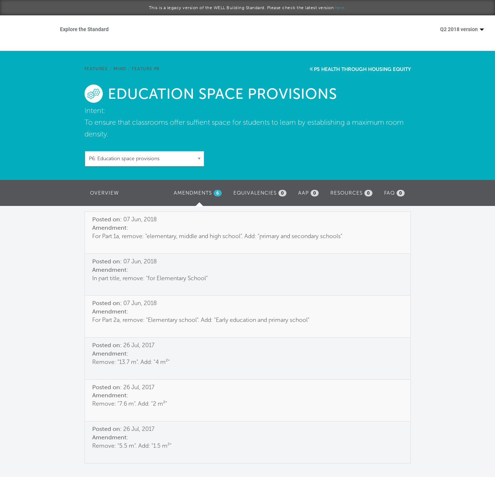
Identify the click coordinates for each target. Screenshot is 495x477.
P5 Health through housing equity (362, 69)
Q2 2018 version (462, 29)
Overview (104, 193)
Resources (351, 193)
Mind (119, 68)
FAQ (394, 193)
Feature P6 (146, 68)
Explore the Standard (84, 29)
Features (96, 68)
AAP (308, 193)
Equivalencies (259, 193)
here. (340, 7)
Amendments (199, 194)
